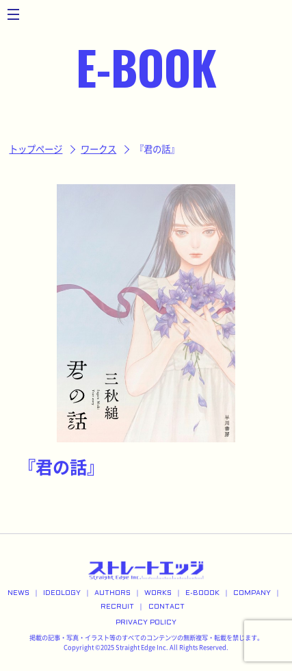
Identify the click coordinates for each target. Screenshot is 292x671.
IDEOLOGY (62, 593)
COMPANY (252, 593)
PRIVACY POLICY (146, 623)
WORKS (158, 593)
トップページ (35, 149)
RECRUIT (117, 607)
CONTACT (166, 607)
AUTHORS (112, 593)
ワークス (98, 149)
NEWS (18, 593)
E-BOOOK (202, 593)
